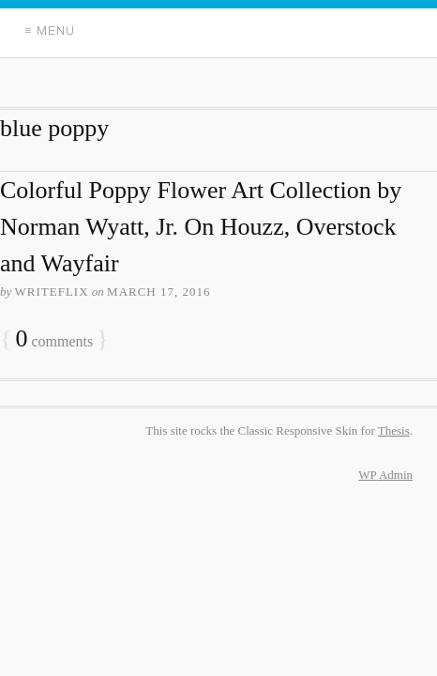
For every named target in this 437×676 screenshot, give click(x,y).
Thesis (394, 430)
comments (54, 339)
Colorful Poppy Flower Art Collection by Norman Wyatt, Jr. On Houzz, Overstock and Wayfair (200, 227)
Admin (385, 475)
